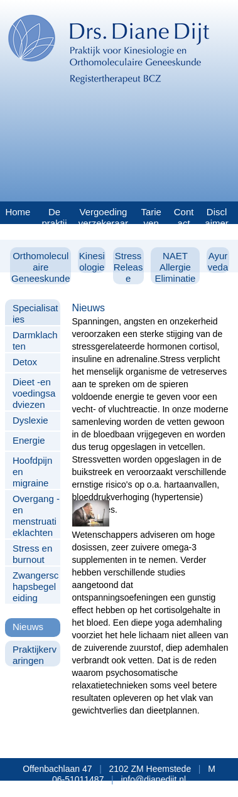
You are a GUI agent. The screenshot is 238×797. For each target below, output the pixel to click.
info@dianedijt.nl (153, 779)
